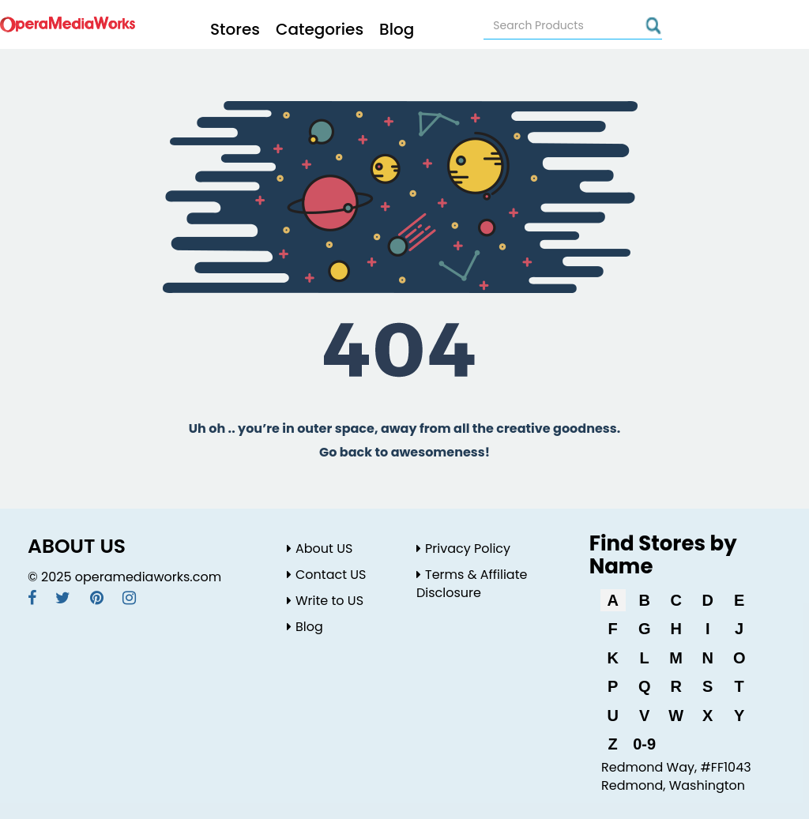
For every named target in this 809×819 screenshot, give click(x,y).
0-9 (644, 744)
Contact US (326, 574)
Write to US (325, 601)
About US (319, 548)
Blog (396, 29)
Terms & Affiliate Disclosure (471, 583)
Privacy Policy (463, 548)
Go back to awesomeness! (404, 452)
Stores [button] (235, 29)
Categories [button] (319, 29)
